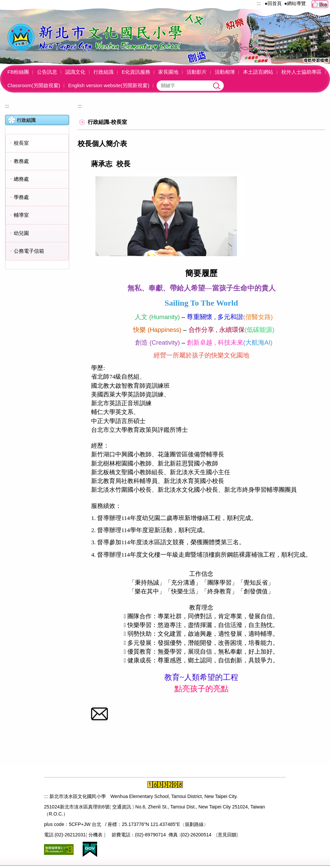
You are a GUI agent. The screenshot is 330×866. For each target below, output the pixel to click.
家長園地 (168, 72)
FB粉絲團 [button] (18, 72)
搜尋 (217, 85)
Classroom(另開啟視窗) (33, 85)
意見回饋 (227, 834)
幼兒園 (21, 233)
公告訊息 (47, 72)
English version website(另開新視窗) (109, 85)
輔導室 (21, 215)
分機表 (95, 834)
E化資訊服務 (136, 72)
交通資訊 (121, 806)
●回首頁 (273, 3)
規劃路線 (194, 824)
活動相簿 (225, 72)
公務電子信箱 (29, 251)
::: (259, 3)
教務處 (21, 161)
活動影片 (197, 72)
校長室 (21, 143)
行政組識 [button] (103, 72)
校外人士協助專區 (301, 72)
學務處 (21, 197)
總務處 (21, 179)
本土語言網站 (258, 72)
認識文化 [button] (75, 72)
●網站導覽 (295, 3)
